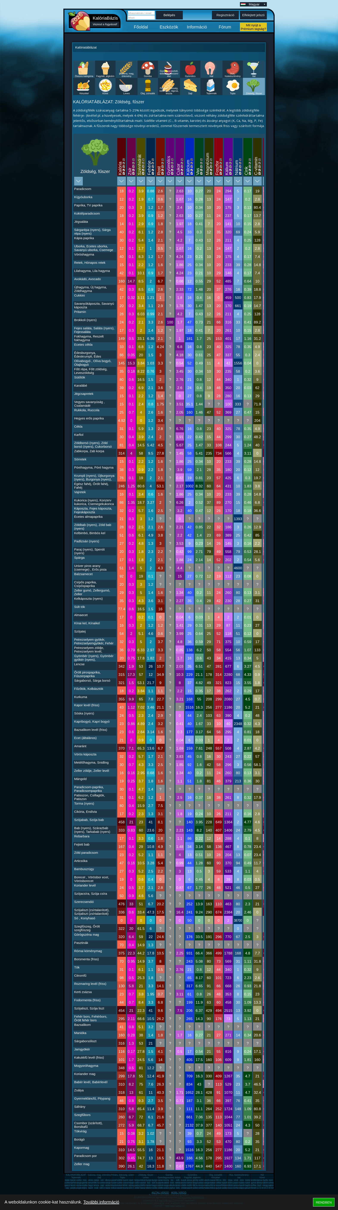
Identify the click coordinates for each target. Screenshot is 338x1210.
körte (247, 1180)
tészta (114, 1185)
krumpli (166, 1180)
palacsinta (203, 1183)
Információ (197, 27)
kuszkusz (185, 1180)
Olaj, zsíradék (148, 93)
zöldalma (185, 1188)
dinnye (108, 1180)
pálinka (161, 1185)
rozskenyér (81, 1185)
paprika (161, 1183)
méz (242, 1180)
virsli (236, 1180)
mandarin (214, 1180)
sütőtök (120, 1180)
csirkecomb (69, 1183)
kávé (247, 1183)
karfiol (73, 1183)
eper (131, 1180)
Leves (126, 93)
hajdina (248, 1185)
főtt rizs (97, 1183)
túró (271, 1180)
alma (90, 1180)
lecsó (72, 1185)
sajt (102, 1185)
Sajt (190, 93)
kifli (177, 1180)
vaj (67, 1188)
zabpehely (98, 1180)
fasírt (90, 1188)
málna (207, 1185)
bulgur (137, 1180)
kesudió (219, 1185)
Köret (105, 93)
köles (230, 1183)
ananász (185, 1183)
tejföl (189, 1185)
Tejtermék (211, 93)
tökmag (149, 1188)
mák (96, 1188)
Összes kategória (84, 76)
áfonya (260, 1183)
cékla (218, 1183)
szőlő (201, 1180)
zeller (137, 1188)
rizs (84, 1180)
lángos (195, 1183)
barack (143, 1188)
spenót (67, 1185)
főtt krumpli (215, 1185)
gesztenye (250, 1188)
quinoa (236, 1185)
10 (273, 1188)
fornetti (254, 1188)
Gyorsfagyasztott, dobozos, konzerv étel (169, 73)
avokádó (144, 1183)
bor (148, 1183)
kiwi (172, 1183)
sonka (201, 1188)
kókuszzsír (116, 1188)
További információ (101, 1202)
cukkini (120, 1183)
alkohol (172, 1185)
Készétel (84, 93)
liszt (259, 1185)
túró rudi (132, 1188)
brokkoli (254, 1180)
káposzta (243, 1188)
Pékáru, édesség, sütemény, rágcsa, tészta (168, 91)
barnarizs (261, 1180)
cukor (137, 1183)
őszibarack (267, 1180)
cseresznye (128, 1183)
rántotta (149, 1185)
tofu (178, 1188)
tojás (67, 1180)
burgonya (150, 1180)
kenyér (91, 1183)
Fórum (225, 27)
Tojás (233, 93)
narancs (161, 1180)
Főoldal (141, 27)
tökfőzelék (145, 1185)
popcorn (237, 1183)
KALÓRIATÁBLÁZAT (76, 1175)
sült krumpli (157, 1183)
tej (172, 1180)
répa (230, 1180)
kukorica (121, 1185)
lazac (107, 1188)
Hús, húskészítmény (233, 74)
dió (224, 1180)
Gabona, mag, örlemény (126, 74)
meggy (265, 1185)
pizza (189, 1180)
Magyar (257, 4)
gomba (85, 1183)
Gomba (148, 76)
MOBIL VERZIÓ (178, 1192)
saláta (224, 1188)
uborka (207, 1180)
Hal (211, 76)
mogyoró (167, 1185)
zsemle (126, 1180)
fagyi (90, 1185)
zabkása (167, 1183)
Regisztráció (225, 15)
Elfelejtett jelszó (253, 15)
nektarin (179, 1183)
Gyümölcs (190, 76)
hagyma (156, 1185)
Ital (254, 76)
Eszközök (169, 27)
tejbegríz (132, 1185)
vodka (85, 1185)
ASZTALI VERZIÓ (160, 1192)
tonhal (236, 1188)
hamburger (244, 1185)
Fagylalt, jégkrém (105, 76)
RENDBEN (324, 1202)
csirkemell (81, 1180)
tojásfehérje (227, 1183)
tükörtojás (267, 1183)
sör (102, 1180)
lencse (97, 1185)
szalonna (167, 1188)
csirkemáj (103, 1183)
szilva (271, 1183)
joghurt (172, 1188)
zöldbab (184, 1185)
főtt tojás (220, 1180)
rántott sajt (180, 1185)
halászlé (208, 1188)
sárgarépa (110, 1183)
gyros (253, 1183)
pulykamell (75, 1188)
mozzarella (232, 1188)
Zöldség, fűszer (254, 93)
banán (73, 1180)
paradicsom (116, 1180)
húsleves (115, 1183)
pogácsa (80, 1188)
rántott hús (192, 1183)
